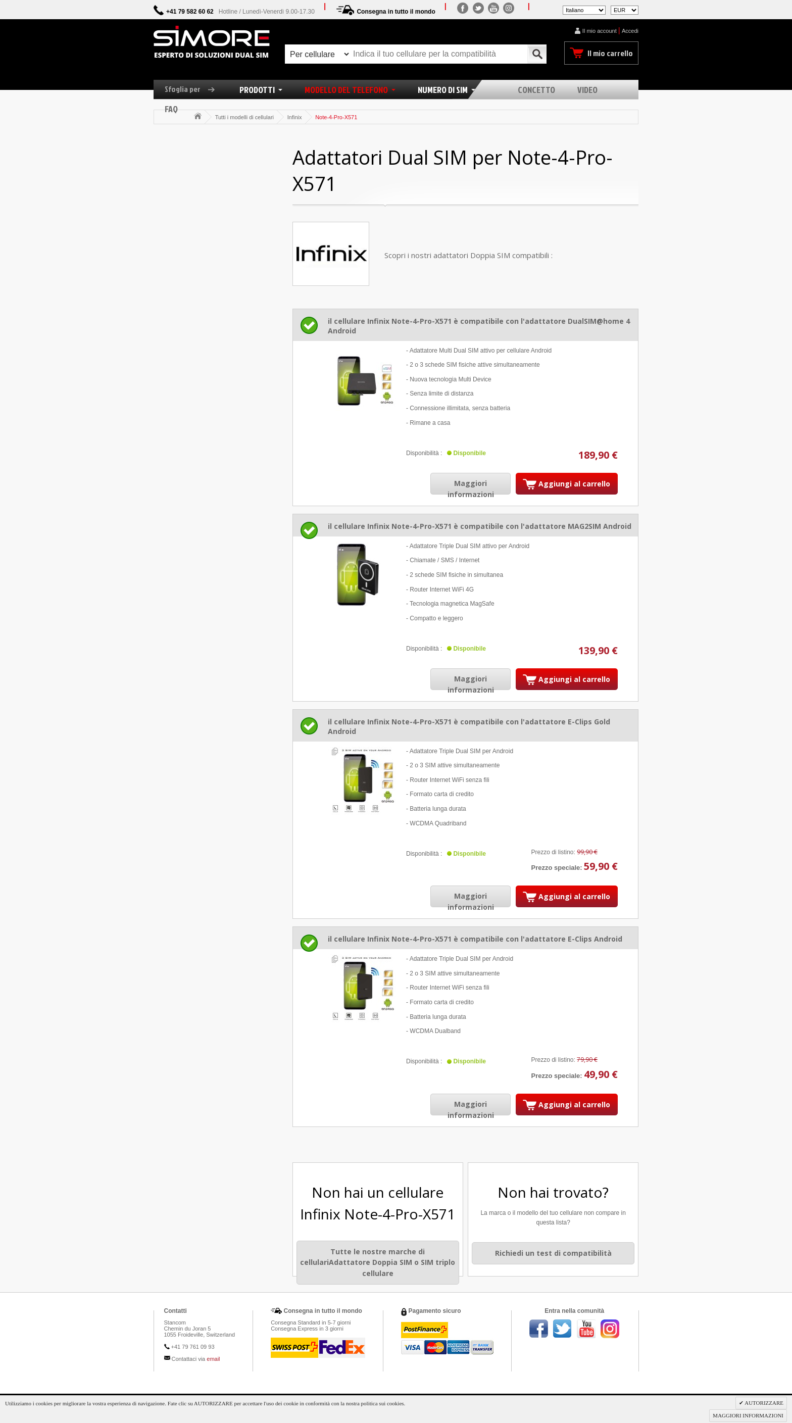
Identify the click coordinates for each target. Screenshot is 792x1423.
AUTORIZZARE (763, 1403)
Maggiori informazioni (471, 488)
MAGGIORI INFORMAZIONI (748, 1415)
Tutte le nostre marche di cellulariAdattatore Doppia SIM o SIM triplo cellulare (377, 1262)
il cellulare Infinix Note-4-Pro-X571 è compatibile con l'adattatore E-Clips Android (475, 939)
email (213, 1359)
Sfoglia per (193, 88)
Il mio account (599, 31)
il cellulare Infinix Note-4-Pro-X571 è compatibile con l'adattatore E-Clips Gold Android (469, 726)
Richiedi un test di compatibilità (553, 1253)
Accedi (630, 31)
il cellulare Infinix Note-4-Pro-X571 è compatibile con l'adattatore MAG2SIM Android (479, 526)
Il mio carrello (610, 53)
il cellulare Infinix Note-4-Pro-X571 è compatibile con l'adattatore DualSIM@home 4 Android (479, 325)
